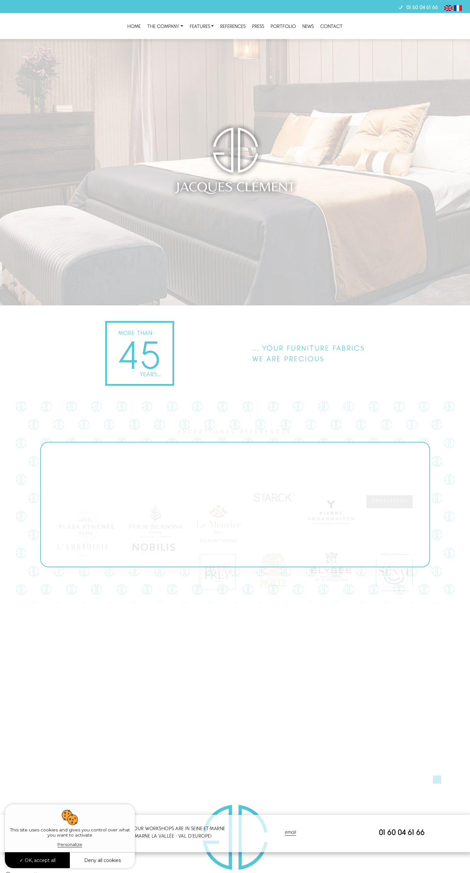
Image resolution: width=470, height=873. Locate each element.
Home (134, 26)
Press (258, 26)
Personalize (69, 844)
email (290, 832)
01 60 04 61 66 (422, 7)
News (308, 26)
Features (200, 26)
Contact (331, 26)
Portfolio (283, 26)
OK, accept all (37, 860)
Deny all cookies (102, 860)
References (233, 26)
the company (163, 26)
